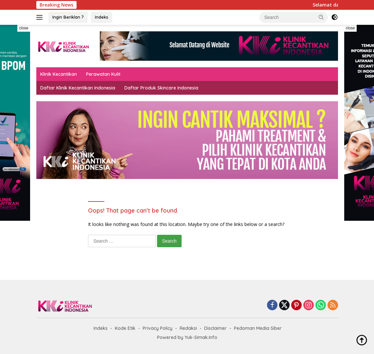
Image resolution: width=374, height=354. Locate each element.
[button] (321, 17)
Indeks (101, 17)
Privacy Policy (157, 328)
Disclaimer (215, 328)
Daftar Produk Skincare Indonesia (161, 88)
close (23, 28)
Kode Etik (125, 328)
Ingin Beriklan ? (68, 17)
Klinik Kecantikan (58, 74)
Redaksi (188, 328)
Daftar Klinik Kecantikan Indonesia (77, 88)
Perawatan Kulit (103, 74)
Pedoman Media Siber (258, 328)
